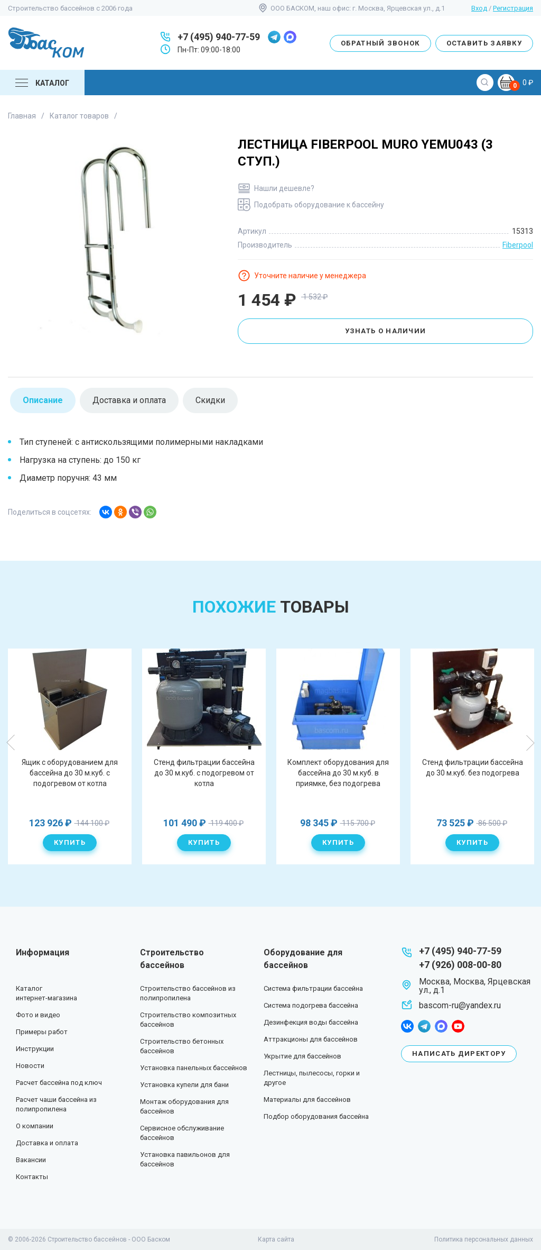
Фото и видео (38, 1015)
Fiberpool (517, 245)
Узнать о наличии (385, 331)
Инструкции (35, 1049)
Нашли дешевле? (284, 188)
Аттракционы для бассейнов (311, 1039)
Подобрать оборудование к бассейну (319, 204)
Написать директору (459, 1053)
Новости (30, 1066)
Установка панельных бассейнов (193, 1068)
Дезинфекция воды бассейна (311, 1022)
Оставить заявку (484, 43)
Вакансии (31, 1160)
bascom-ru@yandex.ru (460, 1005)
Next (529, 742)
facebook (407, 1026)
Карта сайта (276, 1239)
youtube (458, 1026)
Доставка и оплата (47, 1143)
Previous (11, 742)
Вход (479, 8)
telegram (274, 37)
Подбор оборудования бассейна (316, 1116)
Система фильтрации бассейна (313, 988)
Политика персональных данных (483, 1239)
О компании (34, 1126)
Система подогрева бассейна (311, 1005)
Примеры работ (42, 1032)
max (290, 37)
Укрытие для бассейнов (302, 1056)
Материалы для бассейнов (307, 1099)
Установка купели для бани (184, 1085)
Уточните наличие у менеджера (310, 275)
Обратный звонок (380, 43)
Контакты (32, 1177)
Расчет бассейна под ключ (59, 1083)
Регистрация (513, 8)
